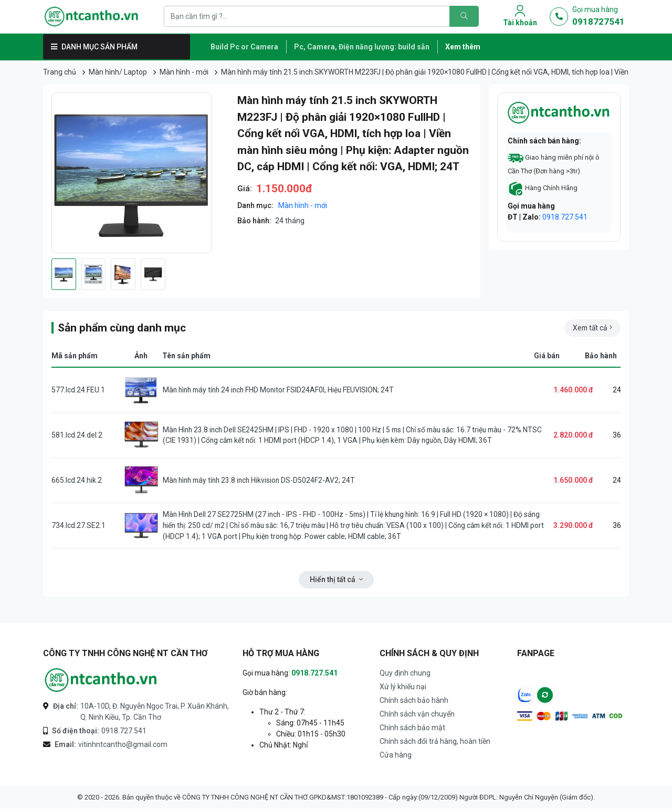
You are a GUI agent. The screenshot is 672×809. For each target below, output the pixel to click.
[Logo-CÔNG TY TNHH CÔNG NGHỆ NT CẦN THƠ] (101, 680)
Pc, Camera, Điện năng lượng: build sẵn (361, 47)
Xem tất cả (591, 328)
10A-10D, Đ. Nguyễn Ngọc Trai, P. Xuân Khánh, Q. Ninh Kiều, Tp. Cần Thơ (141, 711)
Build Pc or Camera (244, 47)
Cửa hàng (396, 755)
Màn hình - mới (184, 72)
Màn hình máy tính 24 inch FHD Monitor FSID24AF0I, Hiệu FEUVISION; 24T (281, 390)
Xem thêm (462, 47)
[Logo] (101, 16)
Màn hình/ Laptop (118, 72)
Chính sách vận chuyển (417, 714)
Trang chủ (59, 72)
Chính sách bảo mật (412, 727)
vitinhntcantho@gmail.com (111, 744)
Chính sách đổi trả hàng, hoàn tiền (435, 741)
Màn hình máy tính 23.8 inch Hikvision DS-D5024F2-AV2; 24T (261, 480)
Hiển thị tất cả (336, 579)
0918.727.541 (564, 217)
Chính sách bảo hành (414, 700)
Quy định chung (405, 673)
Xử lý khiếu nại (403, 686)
